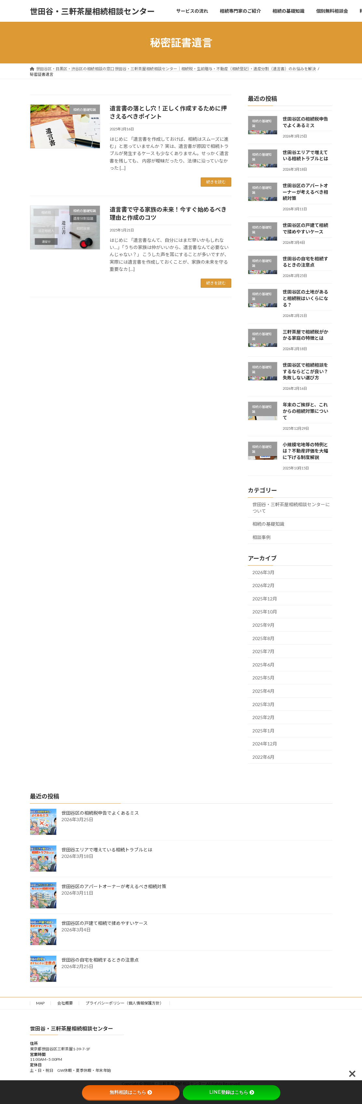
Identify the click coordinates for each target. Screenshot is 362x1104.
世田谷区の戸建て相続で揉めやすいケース (104, 923)
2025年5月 (263, 678)
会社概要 (65, 1003)
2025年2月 (263, 717)
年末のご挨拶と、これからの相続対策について (305, 411)
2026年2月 (263, 585)
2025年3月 (263, 704)
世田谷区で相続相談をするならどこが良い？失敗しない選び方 (305, 371)
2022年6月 (263, 757)
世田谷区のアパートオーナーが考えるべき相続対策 (305, 192)
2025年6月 (263, 664)
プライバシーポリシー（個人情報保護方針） (125, 1003)
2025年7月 (263, 651)
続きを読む (216, 181)
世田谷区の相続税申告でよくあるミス (100, 813)
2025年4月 (263, 691)
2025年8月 (263, 638)
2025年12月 (264, 598)
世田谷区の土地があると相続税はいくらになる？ (305, 298)
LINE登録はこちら (231, 1092)
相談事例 (261, 537)
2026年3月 (263, 572)
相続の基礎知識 (268, 524)
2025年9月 (263, 625)
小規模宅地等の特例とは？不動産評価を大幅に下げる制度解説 (305, 451)
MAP (40, 1003)
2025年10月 (264, 612)
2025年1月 (263, 730)
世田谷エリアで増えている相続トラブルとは (106, 849)
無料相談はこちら (131, 1092)
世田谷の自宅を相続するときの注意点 (100, 960)
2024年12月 (264, 744)
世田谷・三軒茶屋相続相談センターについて (291, 508)
